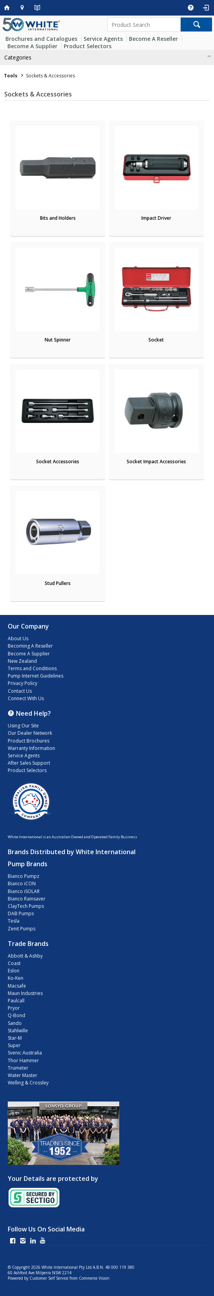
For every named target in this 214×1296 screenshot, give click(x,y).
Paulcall (16, 1000)
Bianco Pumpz (23, 876)
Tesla (13, 921)
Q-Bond (16, 1015)
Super (14, 1045)
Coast (14, 963)
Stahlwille (18, 1030)
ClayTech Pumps (26, 906)
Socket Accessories (57, 461)
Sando (15, 1023)
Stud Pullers (58, 583)
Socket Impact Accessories (156, 461)
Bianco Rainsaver (26, 898)
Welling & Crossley (28, 1082)
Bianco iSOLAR (24, 891)
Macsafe (17, 986)
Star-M (15, 1038)
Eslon (13, 970)
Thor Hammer (23, 1060)
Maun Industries (25, 993)
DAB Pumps (21, 913)
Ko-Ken (15, 978)
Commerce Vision (94, 1278)
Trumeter (18, 1068)
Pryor (14, 1008)
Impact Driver (156, 218)
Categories (17, 57)
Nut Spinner (58, 339)
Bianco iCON (22, 883)
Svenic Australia (25, 1052)
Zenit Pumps (21, 928)
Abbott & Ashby (25, 956)
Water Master (22, 1075)
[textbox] (144, 25)
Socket (156, 339)
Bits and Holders (58, 218)
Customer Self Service (49, 1278)
